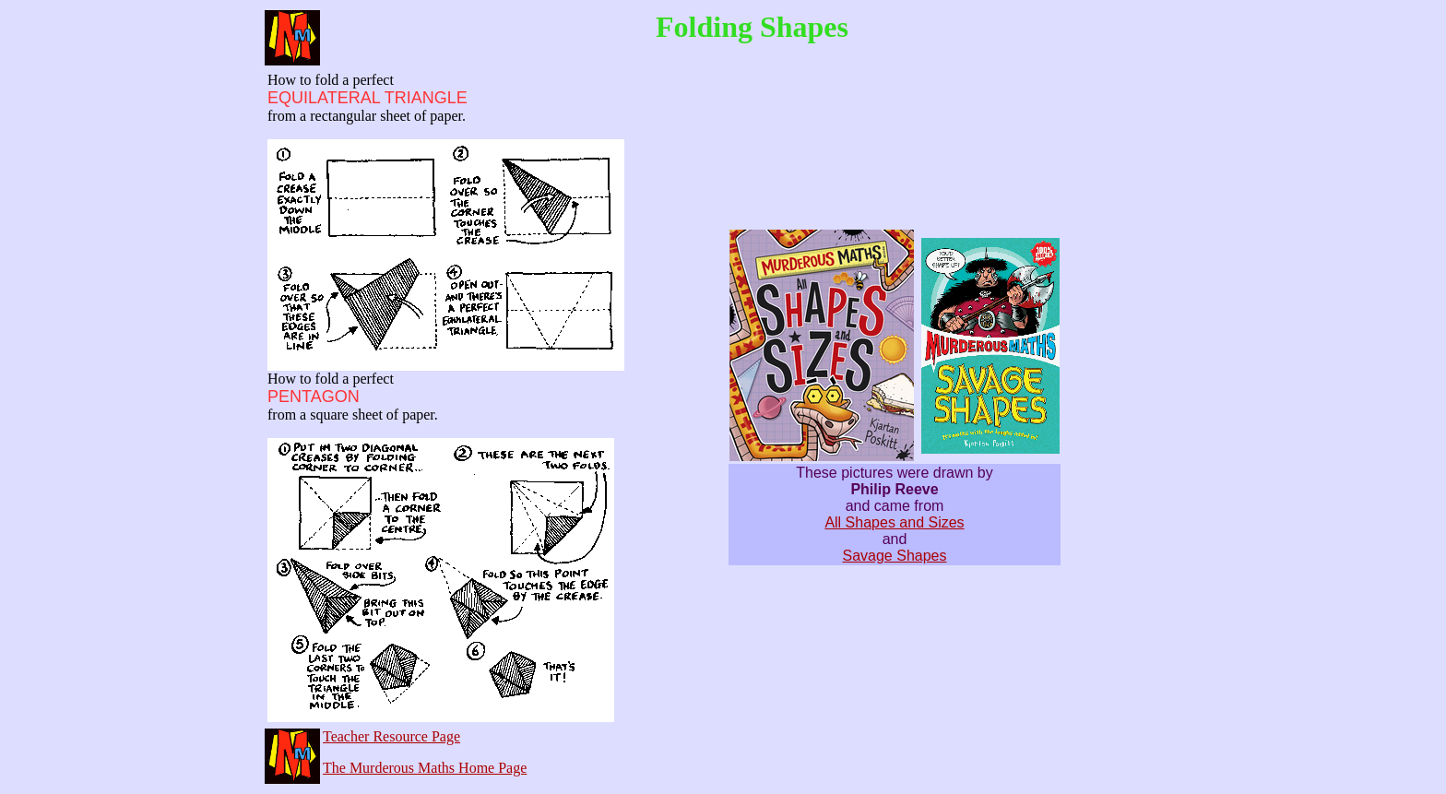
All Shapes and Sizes (894, 522)
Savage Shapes (895, 555)
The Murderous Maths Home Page (425, 768)
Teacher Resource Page (391, 736)
